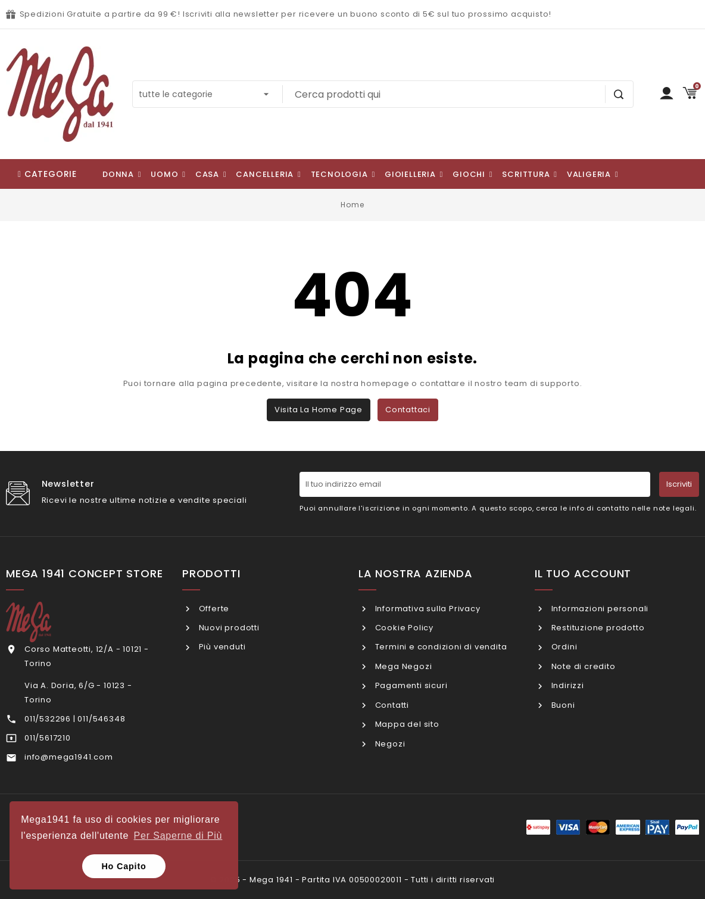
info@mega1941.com (68, 757)
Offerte (212, 608)
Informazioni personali (598, 608)
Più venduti (221, 646)
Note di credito (582, 666)
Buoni (562, 705)
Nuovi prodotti (228, 627)
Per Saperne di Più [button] (178, 835)
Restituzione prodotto (597, 627)
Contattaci (408, 409)
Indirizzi (566, 685)
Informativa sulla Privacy (427, 608)
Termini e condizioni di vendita (440, 646)
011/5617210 (47, 738)
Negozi (389, 743)
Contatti (391, 705)
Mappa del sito (406, 724)
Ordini (563, 646)
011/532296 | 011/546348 (74, 718)
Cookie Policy (403, 627)
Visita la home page (318, 409)
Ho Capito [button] (123, 866)
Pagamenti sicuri (410, 685)
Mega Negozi (402, 666)
